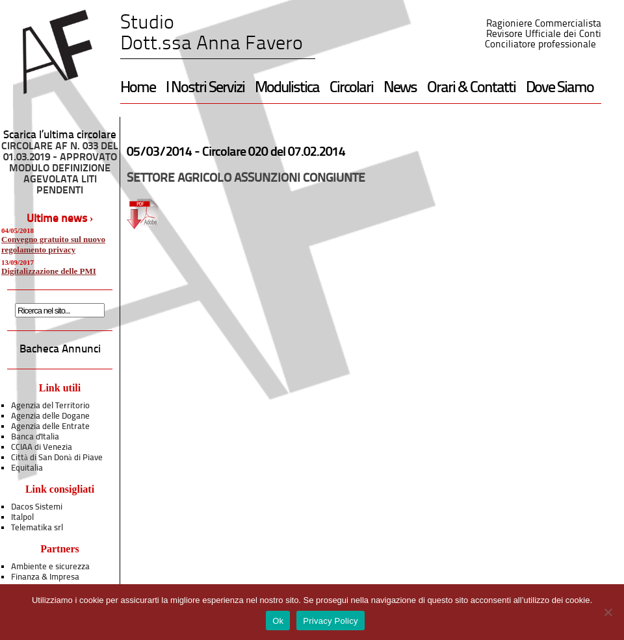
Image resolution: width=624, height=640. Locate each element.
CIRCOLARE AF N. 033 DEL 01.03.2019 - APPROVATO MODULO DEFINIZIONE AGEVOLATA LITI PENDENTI (59, 169)
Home (137, 88)
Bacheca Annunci (60, 349)
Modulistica (287, 88)
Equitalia (27, 468)
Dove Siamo (559, 88)
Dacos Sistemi (36, 507)
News (400, 88)
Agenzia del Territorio (50, 406)
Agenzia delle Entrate (50, 427)
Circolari (351, 88)
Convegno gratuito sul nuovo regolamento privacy (53, 244)
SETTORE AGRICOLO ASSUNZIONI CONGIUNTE (246, 179)
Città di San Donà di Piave (57, 458)
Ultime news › (60, 219)
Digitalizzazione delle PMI (48, 271)
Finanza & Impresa (45, 577)
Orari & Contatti (471, 88)
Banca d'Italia (35, 437)
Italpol (22, 517)
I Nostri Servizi (205, 88)
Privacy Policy (330, 621)
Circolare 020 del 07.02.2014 (273, 152)
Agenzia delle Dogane (50, 416)
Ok (277, 621)
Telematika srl (37, 528)
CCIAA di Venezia (41, 447)
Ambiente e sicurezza (50, 567)
